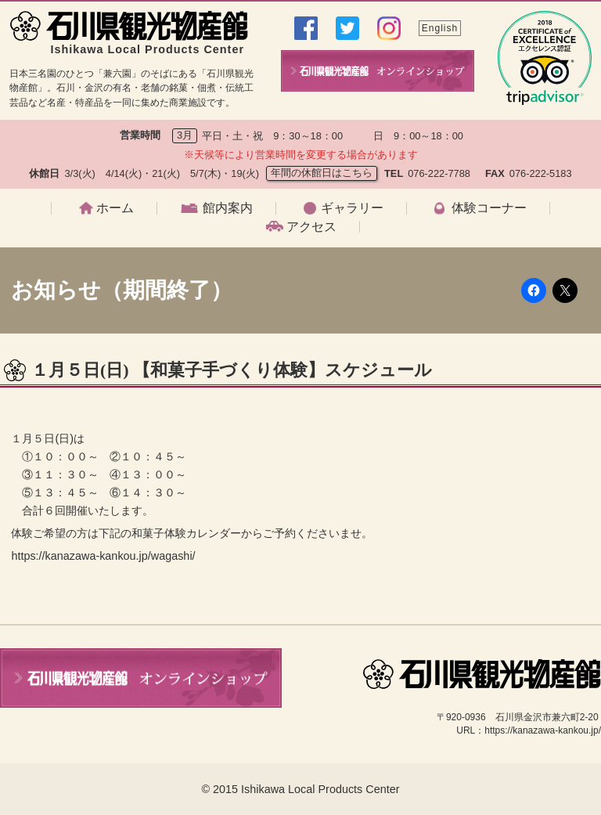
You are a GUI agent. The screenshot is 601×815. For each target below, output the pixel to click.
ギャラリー (352, 208)
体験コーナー (489, 208)
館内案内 (228, 208)
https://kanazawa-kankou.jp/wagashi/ (103, 556)
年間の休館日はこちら (321, 173)
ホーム (115, 208)
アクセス (311, 227)
